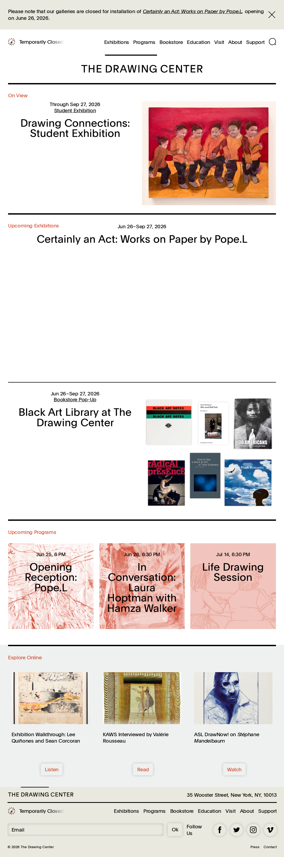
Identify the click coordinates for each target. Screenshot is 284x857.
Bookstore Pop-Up (75, 399)
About (235, 42)
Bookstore (171, 42)
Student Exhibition (75, 110)
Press (255, 846)
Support (255, 42)
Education (198, 42)
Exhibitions (116, 42)
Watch (234, 769)
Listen (52, 769)
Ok (175, 829)
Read (143, 769)
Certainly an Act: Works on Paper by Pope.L (192, 11)
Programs (144, 42)
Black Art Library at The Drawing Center (75, 417)
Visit (219, 42)
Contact (270, 846)
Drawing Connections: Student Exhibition (75, 128)
